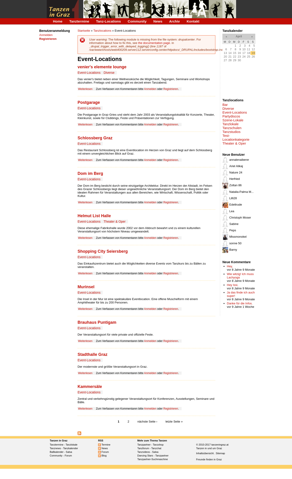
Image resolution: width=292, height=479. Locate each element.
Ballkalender (57, 452)
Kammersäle (90, 386)
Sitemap (220, 453)
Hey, (230, 266)
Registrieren (170, 89)
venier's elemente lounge (102, 67)
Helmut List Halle (94, 216)
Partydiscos (231, 116)
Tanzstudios (231, 132)
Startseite (84, 30)
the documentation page (154, 43)
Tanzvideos (143, 452)
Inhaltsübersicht (205, 453)
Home (58, 21)
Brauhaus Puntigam (97, 322)
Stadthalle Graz (92, 354)
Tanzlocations (102, 30)
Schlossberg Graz (95, 138)
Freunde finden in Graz (209, 459)
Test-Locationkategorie (235, 137)
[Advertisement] (53, 119)
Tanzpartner (144, 444)
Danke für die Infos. (240, 303)
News (157, 21)
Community (137, 21)
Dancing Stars (145, 455)
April (239, 36)
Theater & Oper (115, 221)
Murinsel (86, 287)
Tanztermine (79, 21)
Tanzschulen (231, 128)
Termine (104, 444)
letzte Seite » (173, 421)
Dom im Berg (90, 173)
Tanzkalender (70, 448)
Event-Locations (89, 72)
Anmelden (46, 35)
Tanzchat (156, 448)
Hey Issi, (232, 285)
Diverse (109, 72)
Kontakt (193, 21)
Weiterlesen (85, 89)
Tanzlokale (230, 124)
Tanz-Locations (108, 21)
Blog (102, 455)
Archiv (174, 21)
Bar (225, 105)
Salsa (69, 452)
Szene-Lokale (232, 120)
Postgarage (89, 102)
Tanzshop (158, 444)
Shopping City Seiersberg (103, 251)
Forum (68, 455)
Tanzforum (143, 448)
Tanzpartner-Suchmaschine (152, 459)
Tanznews (55, 448)
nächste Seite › (147, 421)
